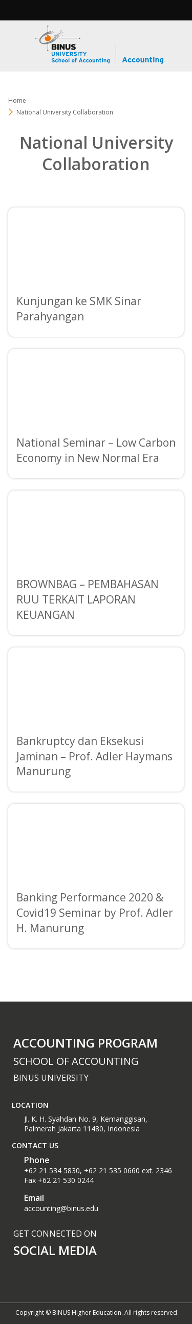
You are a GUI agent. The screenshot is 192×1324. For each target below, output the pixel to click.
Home (17, 100)
